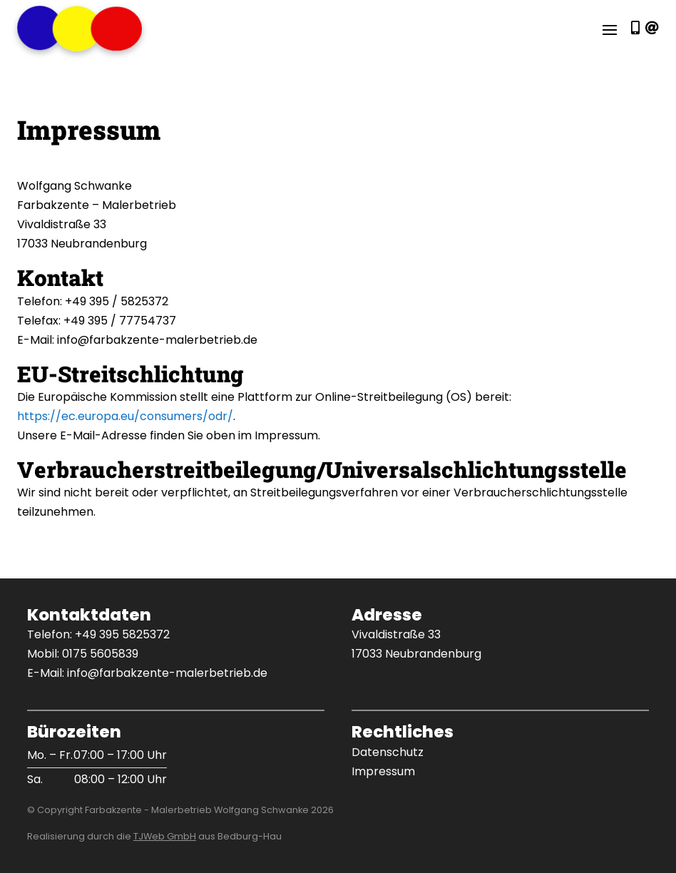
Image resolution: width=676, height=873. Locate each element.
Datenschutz (388, 752)
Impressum (383, 771)
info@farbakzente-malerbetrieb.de (167, 673)
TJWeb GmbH (164, 836)
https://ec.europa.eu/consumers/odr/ (125, 416)
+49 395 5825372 (122, 634)
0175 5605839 (100, 653)
